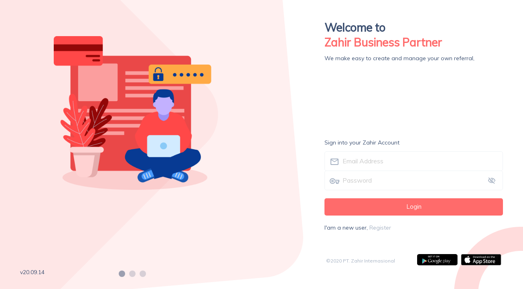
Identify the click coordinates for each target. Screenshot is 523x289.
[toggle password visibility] (492, 180)
